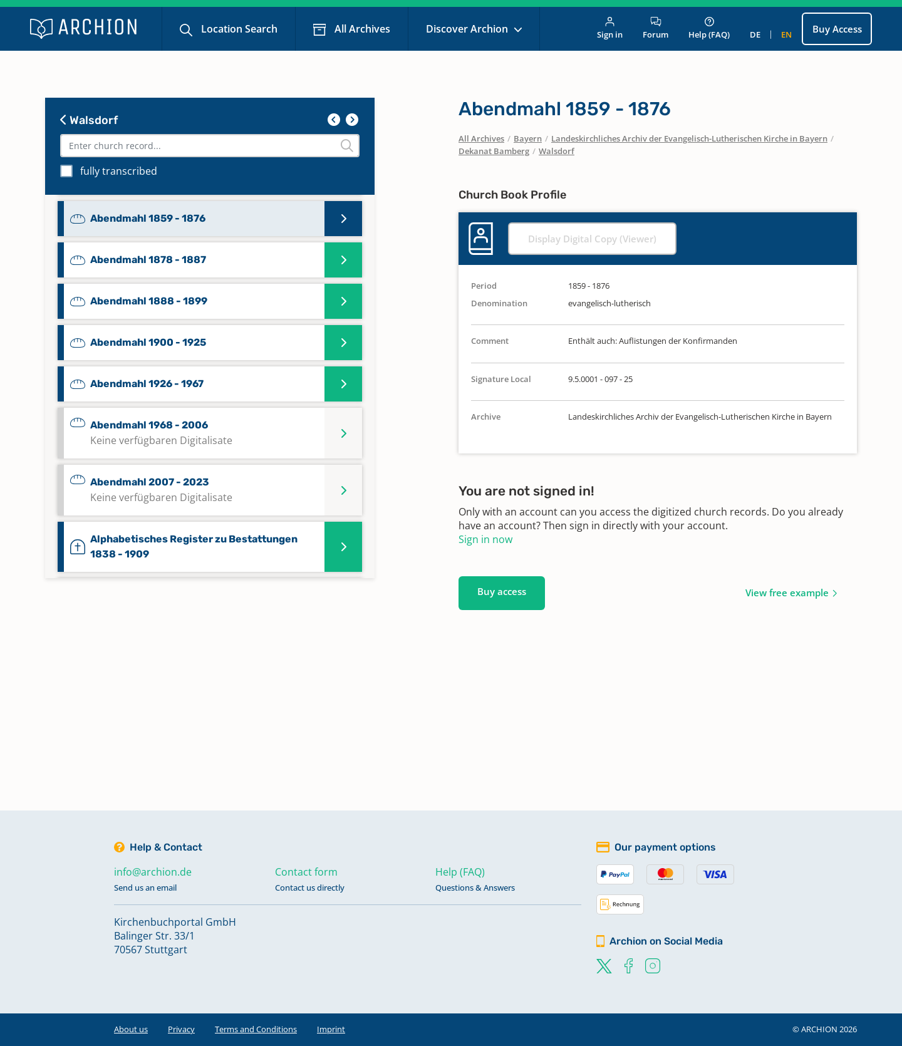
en (786, 34)
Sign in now (485, 539)
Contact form (306, 872)
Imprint (331, 1029)
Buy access (501, 591)
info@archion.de (153, 872)
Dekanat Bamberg (494, 151)
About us (131, 1029)
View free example (787, 592)
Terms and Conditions (256, 1029)
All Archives (361, 29)
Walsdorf (89, 120)
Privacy (181, 1029)
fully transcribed (118, 171)
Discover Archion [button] (468, 29)
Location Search (238, 29)
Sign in (610, 28)
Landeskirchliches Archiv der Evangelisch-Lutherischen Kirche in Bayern (689, 138)
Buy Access (837, 29)
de (755, 34)
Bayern (528, 138)
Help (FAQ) (709, 28)
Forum (655, 28)
